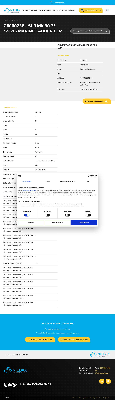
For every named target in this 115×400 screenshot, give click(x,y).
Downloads (45, 10)
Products (26, 10)
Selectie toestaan (57, 222)
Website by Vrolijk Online (103, 398)
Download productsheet (94, 101)
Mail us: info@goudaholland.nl (72, 339)
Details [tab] (47, 181)
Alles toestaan (84, 222)
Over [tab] (88, 181)
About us (63, 10)
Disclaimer (75, 398)
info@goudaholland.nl (101, 373)
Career (55, 10)
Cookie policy (91, 398)
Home (6, 20)
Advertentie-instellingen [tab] (68, 181)
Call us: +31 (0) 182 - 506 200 (38, 339)
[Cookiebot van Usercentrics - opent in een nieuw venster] (89, 176)
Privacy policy (83, 398)
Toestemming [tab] (26, 181)
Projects (35, 10)
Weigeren (31, 222)
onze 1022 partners (29, 190)
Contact (71, 10)
